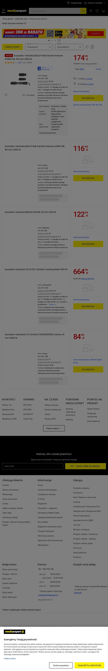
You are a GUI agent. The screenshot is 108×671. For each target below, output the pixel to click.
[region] (54, 649)
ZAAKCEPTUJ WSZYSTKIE (89, 665)
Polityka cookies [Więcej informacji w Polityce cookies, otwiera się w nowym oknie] (10, 658)
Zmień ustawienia (61, 665)
